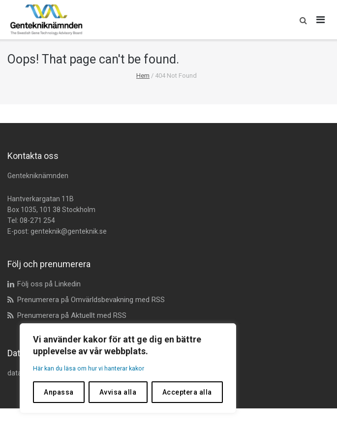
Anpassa (59, 392)
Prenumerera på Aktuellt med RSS (71, 315)
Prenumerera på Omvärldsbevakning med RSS (91, 299)
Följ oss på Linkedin (49, 283)
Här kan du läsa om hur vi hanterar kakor (95, 368)
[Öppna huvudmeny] (320, 20)
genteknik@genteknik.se (69, 231)
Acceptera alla (187, 392)
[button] (301, 20)
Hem (143, 75)
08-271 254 (37, 220)
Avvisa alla (118, 392)
